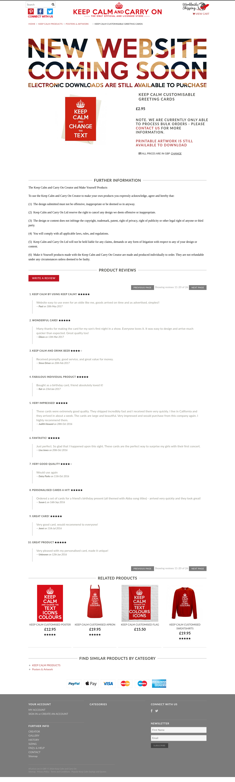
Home (31, 32)
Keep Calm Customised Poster (50, 633)
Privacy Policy (43, 780)
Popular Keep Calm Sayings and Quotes (89, 780)
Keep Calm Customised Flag (140, 633)
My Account (36, 718)
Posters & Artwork (77, 32)
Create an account (54, 722)
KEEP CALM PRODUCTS (50, 32)
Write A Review (43, 286)
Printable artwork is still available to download (164, 152)
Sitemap (33, 765)
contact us (148, 137)
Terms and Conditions (60, 780)
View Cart (201, 13)
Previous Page (142, 296)
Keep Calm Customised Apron (95, 633)
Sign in (33, 722)
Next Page (197, 296)
